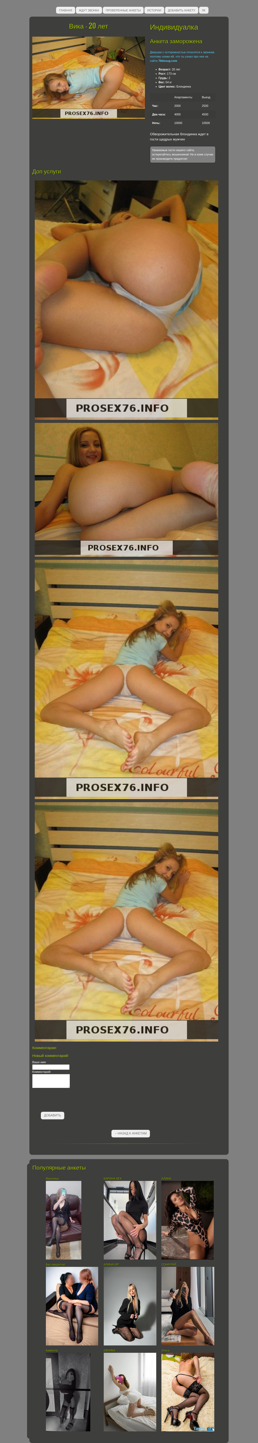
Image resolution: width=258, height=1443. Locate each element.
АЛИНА (166, 1178)
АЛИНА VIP (111, 1264)
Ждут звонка (89, 10)
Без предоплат (55, 1264)
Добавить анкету (181, 10)
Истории (154, 10)
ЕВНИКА (109, 1350)
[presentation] (59, 1100)
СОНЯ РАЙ (169, 1264)
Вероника (52, 1178)
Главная (65, 10)
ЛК (204, 10)
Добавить (52, 1115)
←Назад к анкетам (130, 1133)
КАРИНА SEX (113, 1178)
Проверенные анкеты (123, 10)
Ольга (165, 1350)
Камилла (52, 1350)
